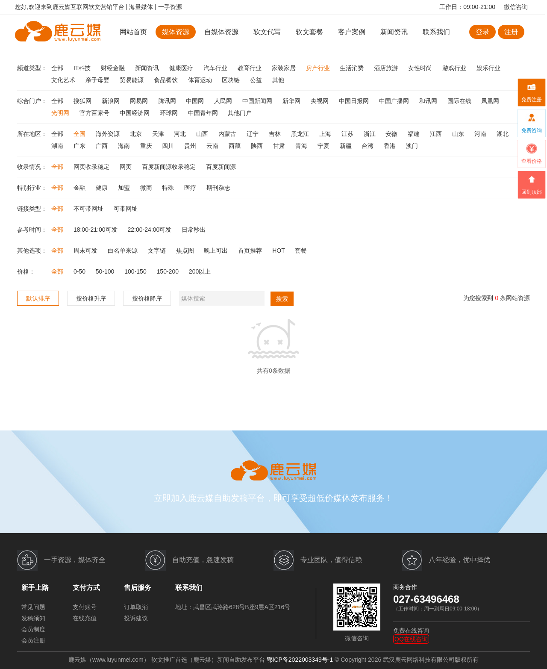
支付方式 (86, 587)
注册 (511, 31)
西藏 (235, 145)
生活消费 (352, 68)
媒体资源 (175, 31)
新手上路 (35, 587)
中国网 (196, 100)
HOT (279, 250)
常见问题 (33, 607)
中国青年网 (204, 112)
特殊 (169, 187)
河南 (481, 133)
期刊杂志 (218, 187)
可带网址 (126, 208)
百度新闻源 (221, 166)
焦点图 (186, 250)
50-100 (106, 271)
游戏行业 (455, 68)
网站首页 (133, 31)
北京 (137, 133)
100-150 (136, 271)
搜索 (282, 298)
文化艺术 (64, 80)
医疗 (191, 187)
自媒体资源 (221, 31)
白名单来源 (123, 250)
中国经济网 (135, 112)
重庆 (147, 145)
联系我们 (436, 31)
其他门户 (240, 112)
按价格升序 (91, 298)
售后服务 (137, 587)
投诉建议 (136, 618)
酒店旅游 (387, 68)
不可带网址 (89, 208)
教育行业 (250, 68)
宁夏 (324, 145)
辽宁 (253, 133)
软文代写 (267, 31)
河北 (181, 133)
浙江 (370, 133)
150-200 (168, 271)
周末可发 (86, 250)
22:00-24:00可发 (151, 229)
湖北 (503, 133)
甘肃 (280, 145)
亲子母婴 (98, 80)
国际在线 (460, 100)
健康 (102, 187)
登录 (482, 31)
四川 (169, 145)
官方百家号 (95, 112)
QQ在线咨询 (411, 639)
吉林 (275, 133)
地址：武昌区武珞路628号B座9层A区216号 (232, 607)
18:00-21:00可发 (96, 229)
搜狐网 (83, 100)
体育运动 (201, 80)
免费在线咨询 (411, 630)
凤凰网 (490, 100)
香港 (390, 145)
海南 (125, 145)
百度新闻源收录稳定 (169, 166)
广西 (102, 145)
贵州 (191, 145)
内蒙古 (228, 133)
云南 (213, 145)
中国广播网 (395, 100)
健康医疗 (182, 68)
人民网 (224, 100)
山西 (203, 133)
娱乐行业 (488, 68)
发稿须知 (33, 618)
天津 (159, 133)
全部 (58, 68)
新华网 (292, 100)
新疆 (346, 145)
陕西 (258, 145)
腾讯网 (168, 100)
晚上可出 (216, 250)
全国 (80, 133)
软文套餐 (309, 31)
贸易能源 (132, 80)
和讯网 (429, 100)
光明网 (61, 112)
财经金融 (113, 68)
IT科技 (83, 68)
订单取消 (136, 607)
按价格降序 (147, 298)
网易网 (140, 100)
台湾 (368, 145)
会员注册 (33, 640)
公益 (257, 80)
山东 (459, 133)
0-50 (80, 271)
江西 (437, 133)
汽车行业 (216, 68)
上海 (326, 133)
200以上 (200, 271)
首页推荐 (251, 250)
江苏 (348, 133)
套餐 (301, 250)
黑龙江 (301, 133)
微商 (147, 187)
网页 (126, 166)
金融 (80, 187)
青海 (302, 145)
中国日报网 (355, 100)
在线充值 (85, 618)
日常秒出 (194, 229)
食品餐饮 (166, 80)
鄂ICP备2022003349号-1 (300, 659)
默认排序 (38, 298)
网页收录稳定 (92, 166)
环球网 (169, 112)
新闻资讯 (394, 31)
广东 (80, 145)
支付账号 (85, 607)
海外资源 (108, 133)
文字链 (158, 250)
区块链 (231, 80)
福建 (414, 133)
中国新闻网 (258, 100)
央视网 (320, 100)
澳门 (412, 145)
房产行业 (319, 68)
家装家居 (284, 68)
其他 (278, 80)
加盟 (125, 187)
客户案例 (352, 31)
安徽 (392, 133)
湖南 (58, 145)
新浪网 (111, 100)
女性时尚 (421, 68)
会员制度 (33, 629)
